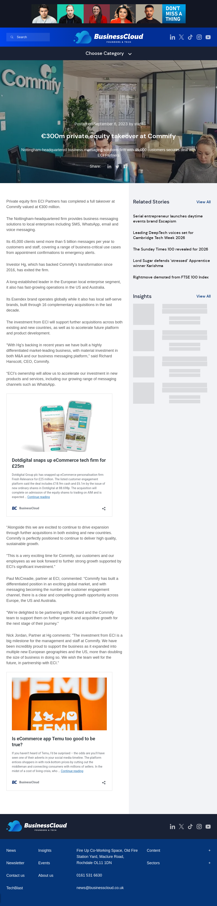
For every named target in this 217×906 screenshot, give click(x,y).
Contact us (15, 875)
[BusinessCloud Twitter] (181, 37)
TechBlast (14, 888)
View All (203, 202)
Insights (44, 850)
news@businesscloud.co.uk (100, 888)
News (11, 850)
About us (45, 875)
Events (44, 863)
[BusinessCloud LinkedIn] (172, 37)
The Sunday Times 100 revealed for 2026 (170, 249)
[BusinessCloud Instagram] (199, 37)
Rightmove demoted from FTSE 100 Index (171, 277)
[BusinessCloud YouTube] (208, 37)
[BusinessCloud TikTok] (190, 37)
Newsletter (15, 863)
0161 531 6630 (89, 875)
